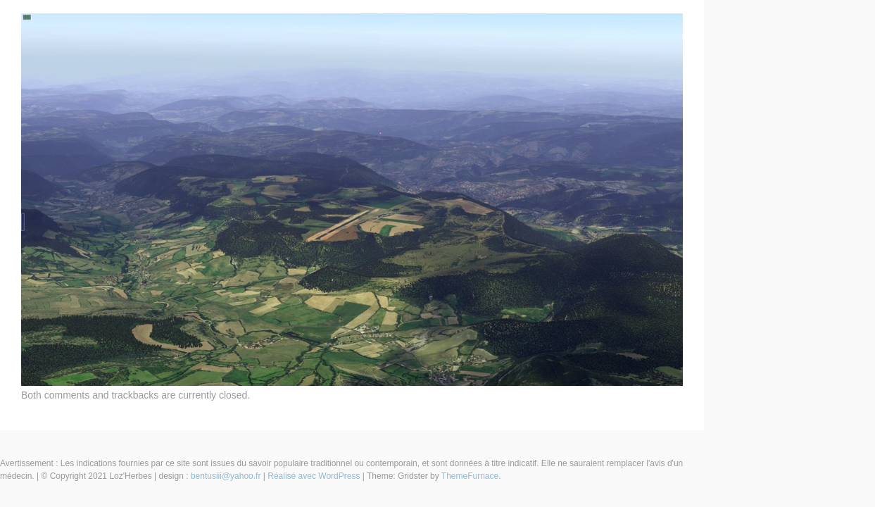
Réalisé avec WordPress (313, 476)
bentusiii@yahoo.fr (226, 476)
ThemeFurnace (469, 476)
